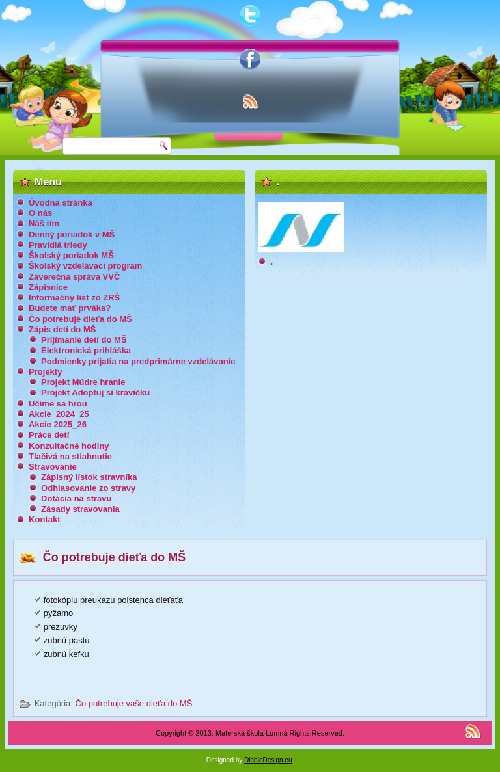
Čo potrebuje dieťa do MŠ (80, 319)
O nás (40, 213)
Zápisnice (48, 287)
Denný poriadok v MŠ (72, 234)
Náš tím (44, 223)
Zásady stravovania (80, 509)
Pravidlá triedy (58, 245)
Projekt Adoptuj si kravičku (95, 392)
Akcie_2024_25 (59, 414)
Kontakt (44, 519)
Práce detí (49, 435)
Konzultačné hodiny (69, 446)
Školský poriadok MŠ (71, 255)
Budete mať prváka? (70, 308)
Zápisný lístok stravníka (89, 477)
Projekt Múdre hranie (83, 382)
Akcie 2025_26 (58, 424)
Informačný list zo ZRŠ (74, 297)
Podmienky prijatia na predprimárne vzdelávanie (138, 361)
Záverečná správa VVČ (74, 277)
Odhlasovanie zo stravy (88, 488)
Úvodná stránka (60, 202)
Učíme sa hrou (58, 403)
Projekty (45, 372)
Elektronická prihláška (86, 350)
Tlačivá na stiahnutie (70, 456)
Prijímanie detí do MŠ (83, 340)
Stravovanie (53, 467)
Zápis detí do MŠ (62, 329)
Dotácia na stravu (76, 498)
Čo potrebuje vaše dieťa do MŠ (134, 703)
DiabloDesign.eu (268, 760)
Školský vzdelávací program (85, 266)
